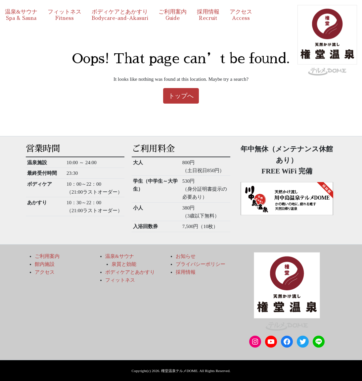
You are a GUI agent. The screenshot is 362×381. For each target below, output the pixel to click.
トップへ (181, 95)
